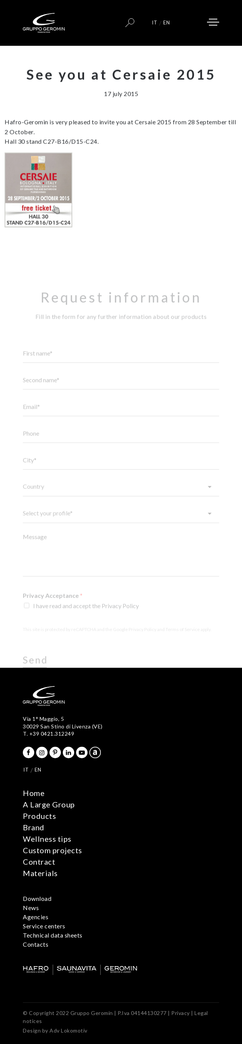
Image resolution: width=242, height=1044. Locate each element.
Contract (39, 861)
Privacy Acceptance (53, 604)
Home (34, 793)
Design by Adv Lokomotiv (55, 1030)
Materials (40, 873)
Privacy (180, 1013)
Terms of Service (183, 638)
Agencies (35, 916)
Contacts (35, 944)
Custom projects (52, 850)
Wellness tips (47, 838)
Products (39, 815)
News (31, 907)
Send (35, 668)
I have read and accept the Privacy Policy (86, 614)
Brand (34, 827)
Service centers (44, 926)
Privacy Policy (142, 638)
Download (37, 898)
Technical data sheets (53, 935)
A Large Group (49, 804)
